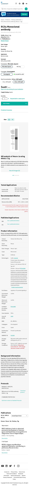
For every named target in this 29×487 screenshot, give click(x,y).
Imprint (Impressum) (15, 475)
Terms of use (22, 472)
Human (3, 421)
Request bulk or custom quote (17, 98)
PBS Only (19, 66)
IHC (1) (2, 417)
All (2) (2, 415)
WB (12, 119)
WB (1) (7, 415)
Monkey (14, 421)
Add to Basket (6, 103)
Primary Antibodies (16, 19)
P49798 (12, 335)
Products (7, 19)
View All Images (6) (14, 170)
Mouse (7, 421)
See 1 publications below (13, 220)
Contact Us (6, 472)
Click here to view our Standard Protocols (11, 400)
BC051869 (22, 268)
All (9, 119)
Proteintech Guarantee (6, 110)
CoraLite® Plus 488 (19, 74)
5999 (12, 316)
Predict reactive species (17, 287)
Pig (18, 421)
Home (2, 19)
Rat (11, 421)
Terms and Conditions (12, 473)
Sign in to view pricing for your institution (12, 89)
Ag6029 (16, 258)
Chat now (24, 14)
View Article (5, 438)
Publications (5, 39)
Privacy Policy (14, 472)
